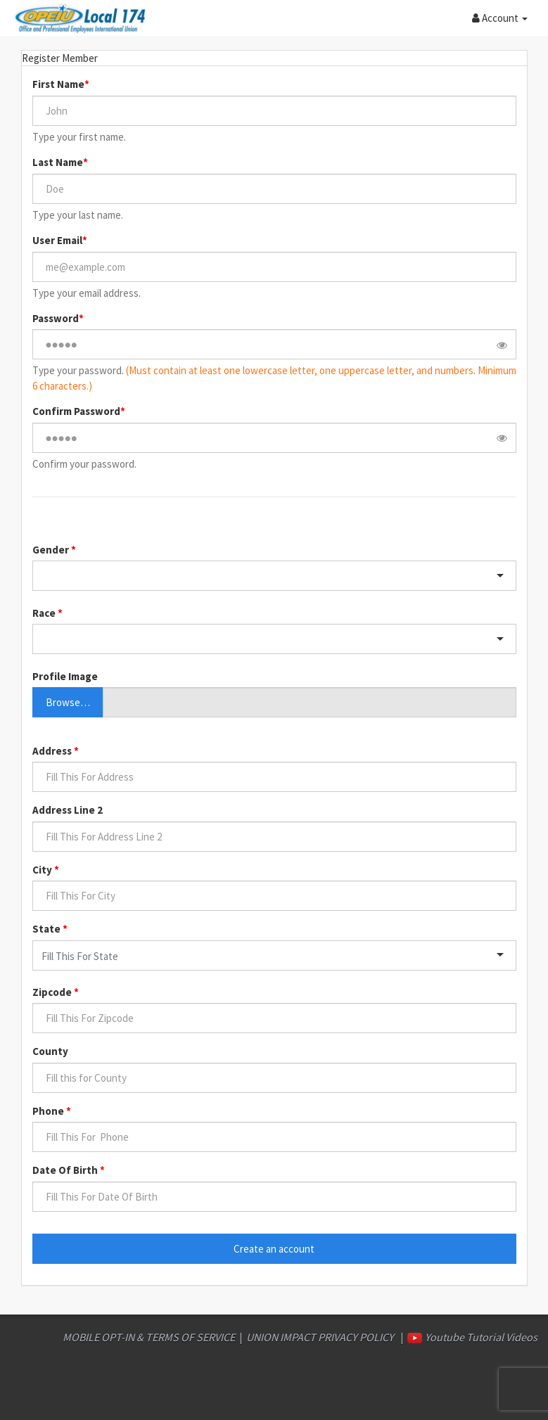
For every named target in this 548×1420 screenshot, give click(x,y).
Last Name (57, 162)
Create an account (274, 1248)
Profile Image (65, 676)
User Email (57, 240)
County (50, 1051)
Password (55, 318)
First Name (58, 84)
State (47, 928)
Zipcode (53, 992)
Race (45, 613)
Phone (49, 1111)
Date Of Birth (66, 1170)
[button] (499, 17)
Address (53, 750)
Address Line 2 (67, 810)
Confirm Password (76, 411)
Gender (51, 549)
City (43, 869)
